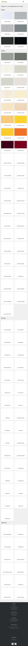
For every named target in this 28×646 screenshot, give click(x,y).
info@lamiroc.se (14, 639)
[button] (23, 1)
